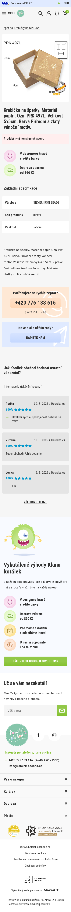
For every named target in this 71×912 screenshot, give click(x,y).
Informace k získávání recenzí (22, 386)
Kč (59, 3)
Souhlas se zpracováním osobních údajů (36, 859)
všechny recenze (35, 502)
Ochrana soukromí (18, 904)
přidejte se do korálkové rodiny (35, 661)
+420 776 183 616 (35, 302)
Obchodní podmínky (35, 865)
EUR (66, 3)
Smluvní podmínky (40, 904)
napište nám (35, 337)
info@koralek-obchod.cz (25, 766)
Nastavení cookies (35, 853)
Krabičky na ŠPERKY (27, 28)
